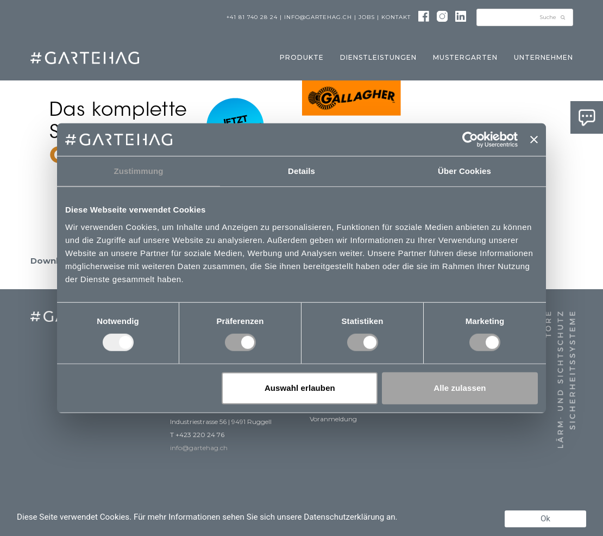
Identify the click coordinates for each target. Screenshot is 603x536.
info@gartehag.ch (318, 17)
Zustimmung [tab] (139, 171)
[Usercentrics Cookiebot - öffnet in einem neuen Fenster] (470, 140)
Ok (545, 518)
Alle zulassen (460, 387)
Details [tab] (301, 171)
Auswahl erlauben (300, 387)
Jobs (367, 17)
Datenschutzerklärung (344, 517)
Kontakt (396, 17)
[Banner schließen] (534, 140)
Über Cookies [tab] (464, 171)
